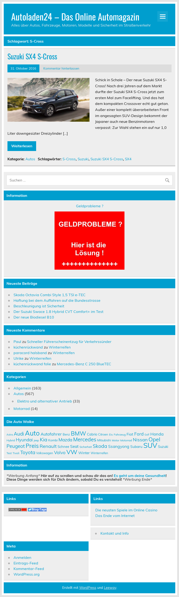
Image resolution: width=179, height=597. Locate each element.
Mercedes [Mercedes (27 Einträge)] (84, 439)
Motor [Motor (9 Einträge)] (115, 440)
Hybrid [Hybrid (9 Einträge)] (11, 440)
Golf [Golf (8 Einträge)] (147, 434)
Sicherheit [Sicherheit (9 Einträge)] (85, 447)
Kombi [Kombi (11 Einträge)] (53, 440)
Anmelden (22, 557)
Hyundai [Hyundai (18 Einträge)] (24, 440)
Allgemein (22, 388)
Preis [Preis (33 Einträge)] (32, 445)
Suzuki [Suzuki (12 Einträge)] (163, 446)
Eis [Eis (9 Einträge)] (111, 434)
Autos (30, 159)
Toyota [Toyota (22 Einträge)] (27, 452)
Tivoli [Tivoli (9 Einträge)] (16, 453)
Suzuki (83, 159)
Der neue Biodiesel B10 (34, 317)
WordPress (87, 588)
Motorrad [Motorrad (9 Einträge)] (126, 440)
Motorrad (22, 408)
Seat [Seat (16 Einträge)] (74, 446)
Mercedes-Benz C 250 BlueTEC (84, 364)
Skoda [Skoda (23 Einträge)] (100, 446)
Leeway (110, 588)
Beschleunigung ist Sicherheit (39, 306)
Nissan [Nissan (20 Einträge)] (140, 440)
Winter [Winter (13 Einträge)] (84, 452)
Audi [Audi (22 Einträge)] (19, 434)
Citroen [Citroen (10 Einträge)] (103, 434)
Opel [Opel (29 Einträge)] (154, 439)
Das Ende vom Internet (115, 515)
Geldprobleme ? (89, 206)
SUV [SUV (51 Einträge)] (150, 445)
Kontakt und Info (114, 533)
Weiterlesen (21, 146)
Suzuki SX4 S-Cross (32, 56)
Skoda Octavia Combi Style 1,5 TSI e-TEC (50, 294)
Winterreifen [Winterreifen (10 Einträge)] (99, 453)
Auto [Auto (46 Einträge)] (32, 433)
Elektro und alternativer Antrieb (44, 401)
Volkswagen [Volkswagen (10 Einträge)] (44, 453)
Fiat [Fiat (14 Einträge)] (130, 434)
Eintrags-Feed (26, 563)
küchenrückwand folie (32, 364)
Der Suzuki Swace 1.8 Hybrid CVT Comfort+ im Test (58, 311)
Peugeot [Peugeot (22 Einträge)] (16, 446)
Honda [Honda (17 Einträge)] (157, 434)
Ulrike (19, 358)
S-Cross (69, 159)
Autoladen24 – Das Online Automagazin (75, 16)
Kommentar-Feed (29, 568)
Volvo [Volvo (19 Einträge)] (59, 452)
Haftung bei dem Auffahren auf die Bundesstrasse (57, 300)
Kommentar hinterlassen (61, 68)
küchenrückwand (28, 347)
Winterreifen (60, 347)
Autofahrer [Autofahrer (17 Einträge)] (51, 434)
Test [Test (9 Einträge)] (9, 453)
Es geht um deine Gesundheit (140, 475)
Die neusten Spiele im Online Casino (126, 510)
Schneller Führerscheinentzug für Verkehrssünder (69, 341)
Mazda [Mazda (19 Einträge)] (65, 440)
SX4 (128, 159)
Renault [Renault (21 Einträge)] (48, 446)
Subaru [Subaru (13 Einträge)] (136, 446)
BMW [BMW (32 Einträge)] (78, 433)
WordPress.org (27, 574)
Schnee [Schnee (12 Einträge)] (63, 446)
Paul (17, 341)
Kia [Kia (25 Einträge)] (43, 439)
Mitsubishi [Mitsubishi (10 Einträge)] (104, 440)
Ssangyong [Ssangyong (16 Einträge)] (118, 446)
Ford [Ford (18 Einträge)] (139, 434)
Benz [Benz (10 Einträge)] (66, 434)
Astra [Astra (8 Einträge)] (10, 434)
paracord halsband (30, 352)
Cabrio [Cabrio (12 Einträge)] (92, 434)
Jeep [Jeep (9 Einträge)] (36, 440)
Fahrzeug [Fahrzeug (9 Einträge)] (120, 434)
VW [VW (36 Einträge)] (71, 452)
